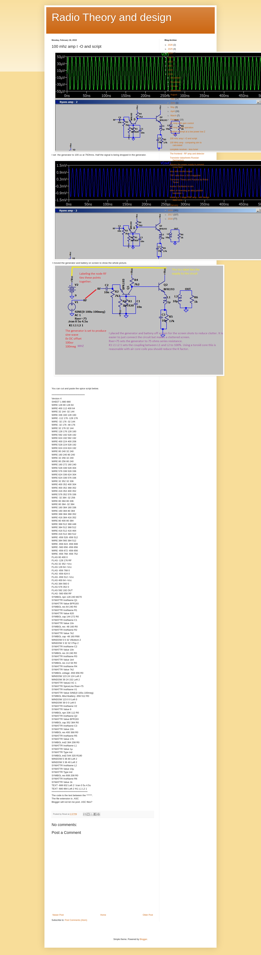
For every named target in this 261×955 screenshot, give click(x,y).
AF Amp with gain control (182, 123)
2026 (170, 45)
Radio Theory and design (112, 17)
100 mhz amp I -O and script (183, 138)
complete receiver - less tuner (184, 149)
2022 (170, 61)
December (175, 78)
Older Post (148, 915)
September (176, 90)
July (172, 99)
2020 (170, 70)
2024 (170, 53)
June (173, 103)
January (174, 205)
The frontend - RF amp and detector (187, 153)
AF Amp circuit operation (181, 127)
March (173, 115)
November (175, 82)
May (172, 107)
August (174, 94)
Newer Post (58, 915)
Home (103, 915)
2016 (170, 219)
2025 (170, 49)
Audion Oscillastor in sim (181, 186)
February (175, 119)
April (172, 111)
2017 (170, 214)
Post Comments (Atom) (76, 920)
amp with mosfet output (181, 171)
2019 (170, 74)
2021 (170, 66)
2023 (170, 57)
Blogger (143, 939)
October (174, 86)
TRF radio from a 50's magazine (185, 175)
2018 (170, 210)
